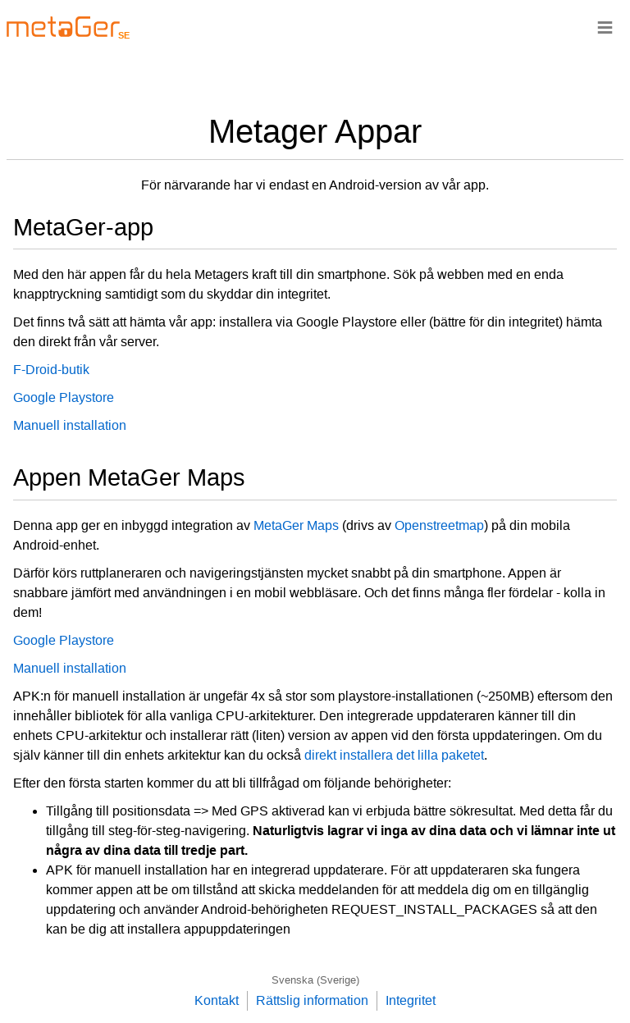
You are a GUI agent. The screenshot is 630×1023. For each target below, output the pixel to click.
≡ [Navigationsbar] (605, 26)
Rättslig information (312, 1000)
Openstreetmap (439, 525)
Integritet (411, 1000)
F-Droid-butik (51, 370)
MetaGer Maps (296, 525)
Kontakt (216, 1000)
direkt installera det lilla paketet (394, 755)
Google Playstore (63, 397)
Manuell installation (69, 425)
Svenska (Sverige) (315, 980)
